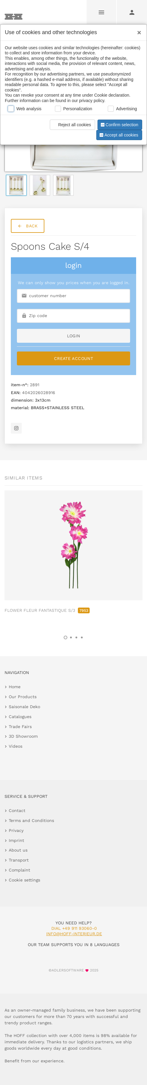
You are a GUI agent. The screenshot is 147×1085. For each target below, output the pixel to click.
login (73, 335)
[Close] (138, 30)
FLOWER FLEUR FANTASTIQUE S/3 (47, 610)
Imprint (16, 840)
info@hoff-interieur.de (74, 933)
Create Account (73, 358)
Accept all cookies (118, 135)
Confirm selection (119, 124)
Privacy (16, 830)
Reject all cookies (71, 124)
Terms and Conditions (31, 820)
